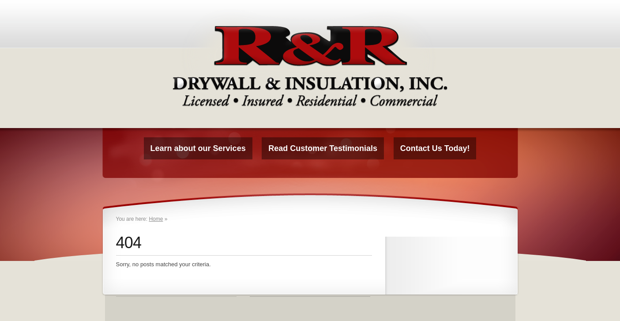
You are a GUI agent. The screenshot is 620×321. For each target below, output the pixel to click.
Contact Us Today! (435, 148)
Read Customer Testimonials (322, 148)
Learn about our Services (198, 148)
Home (156, 219)
